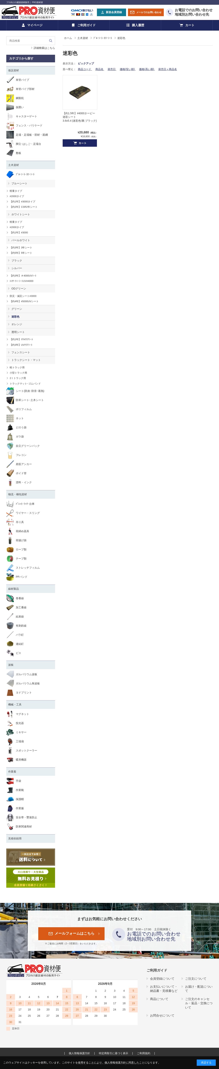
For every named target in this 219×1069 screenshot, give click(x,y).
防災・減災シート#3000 (23, 296)
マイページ (34, 25)
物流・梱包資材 (17, 494)
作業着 (12, 771)
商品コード (85, 69)
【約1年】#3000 (19, 232)
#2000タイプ (17, 196)
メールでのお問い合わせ (148, 12)
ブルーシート (19, 183)
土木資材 (13, 164)
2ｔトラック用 (18, 378)
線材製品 (13, 588)
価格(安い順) (128, 69)
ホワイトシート (20, 214)
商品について (159, 999)
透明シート (18, 332)
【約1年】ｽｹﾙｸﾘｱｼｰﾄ (21, 339)
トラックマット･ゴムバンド (25, 383)
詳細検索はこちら (44, 47)
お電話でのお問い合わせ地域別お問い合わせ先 (194, 12)
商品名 (99, 69)
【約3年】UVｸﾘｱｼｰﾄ (21, 344)
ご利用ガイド (86, 25)
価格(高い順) (147, 69)
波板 (11, 664)
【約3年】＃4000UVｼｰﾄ (23, 275)
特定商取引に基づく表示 (113, 1053)
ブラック (16, 260)
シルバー (16, 268)
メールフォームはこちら (74, 933)
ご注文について (195, 978)
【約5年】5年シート (21, 252)
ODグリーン (18, 288)
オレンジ (16, 324)
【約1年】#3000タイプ (22, 201)
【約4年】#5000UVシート (24, 301)
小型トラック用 (18, 372)
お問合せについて (162, 1015)
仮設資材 (13, 70)
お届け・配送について (199, 988)
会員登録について (162, 978)
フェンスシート (20, 352)
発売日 (112, 69)
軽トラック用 (17, 367)
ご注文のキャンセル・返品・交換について (199, 1003)
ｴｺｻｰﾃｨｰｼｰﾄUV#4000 (21, 281)
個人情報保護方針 (79, 1053)
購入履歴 (138, 25)
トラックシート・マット (26, 359)
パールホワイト (20, 240)
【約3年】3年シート (21, 247)
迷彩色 (15, 316)
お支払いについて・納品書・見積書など (163, 988)
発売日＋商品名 (167, 69)
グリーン (16, 308)
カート (189, 25)
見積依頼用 (15, 838)
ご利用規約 (143, 1053)
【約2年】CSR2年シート (24, 206)
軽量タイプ (16, 190)
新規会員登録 (114, 12)
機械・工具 (15, 704)
